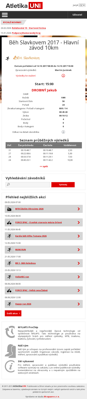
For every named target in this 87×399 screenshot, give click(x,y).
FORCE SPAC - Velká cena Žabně (31, 290)
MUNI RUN (20, 249)
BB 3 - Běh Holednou (25, 263)
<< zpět (44, 166)
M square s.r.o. (52, 396)
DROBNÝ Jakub (44, 90)
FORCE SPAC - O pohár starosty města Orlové (38, 222)
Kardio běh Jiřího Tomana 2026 (31, 236)
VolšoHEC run (22, 276)
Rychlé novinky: (12, 22)
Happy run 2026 (23, 304)
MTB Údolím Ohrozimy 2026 (29, 208)
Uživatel (77, 14)
